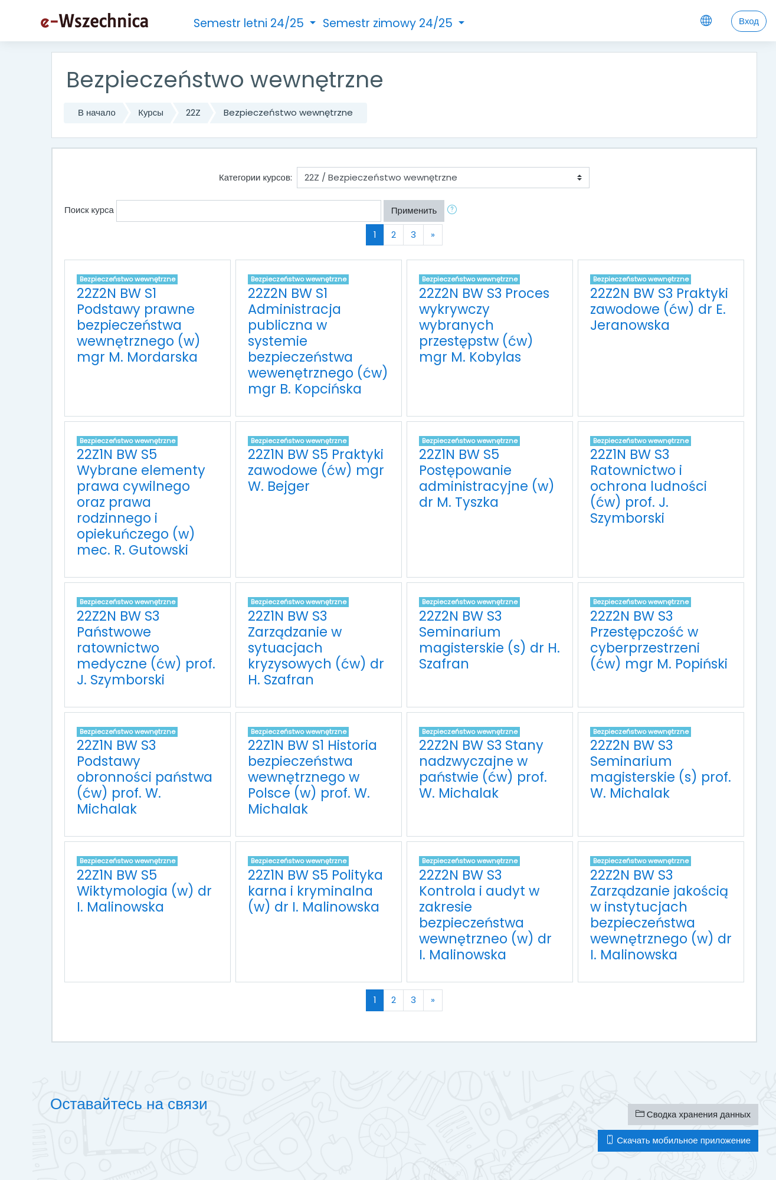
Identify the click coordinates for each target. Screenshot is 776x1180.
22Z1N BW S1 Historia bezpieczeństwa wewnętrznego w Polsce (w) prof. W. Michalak (312, 777)
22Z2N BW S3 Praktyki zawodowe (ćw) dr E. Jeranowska (659, 309)
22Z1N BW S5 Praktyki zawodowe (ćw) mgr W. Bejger (316, 470)
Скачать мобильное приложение (678, 1140)
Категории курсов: (255, 177)
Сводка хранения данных (693, 1114)
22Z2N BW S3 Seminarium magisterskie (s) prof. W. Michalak (660, 769)
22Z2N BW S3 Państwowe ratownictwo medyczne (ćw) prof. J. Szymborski (146, 648)
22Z (193, 112)
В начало (97, 112)
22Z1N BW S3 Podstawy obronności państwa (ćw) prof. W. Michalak (144, 777)
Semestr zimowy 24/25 (389, 23)
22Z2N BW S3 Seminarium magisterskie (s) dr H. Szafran (489, 640)
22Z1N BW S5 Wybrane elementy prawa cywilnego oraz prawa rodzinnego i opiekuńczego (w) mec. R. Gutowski (141, 502)
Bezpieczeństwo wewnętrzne (288, 112)
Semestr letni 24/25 (250, 23)
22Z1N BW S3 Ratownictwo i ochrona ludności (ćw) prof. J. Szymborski (648, 486)
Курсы (150, 112)
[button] (454, 211)
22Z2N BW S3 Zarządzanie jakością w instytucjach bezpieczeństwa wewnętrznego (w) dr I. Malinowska (661, 915)
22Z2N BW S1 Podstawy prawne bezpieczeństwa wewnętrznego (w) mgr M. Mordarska (139, 325)
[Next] (433, 235)
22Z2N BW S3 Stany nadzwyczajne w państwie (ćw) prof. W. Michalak (483, 769)
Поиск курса (89, 210)
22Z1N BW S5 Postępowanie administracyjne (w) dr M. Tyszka (487, 478)
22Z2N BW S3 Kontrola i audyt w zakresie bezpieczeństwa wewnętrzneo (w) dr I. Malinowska (485, 915)
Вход (749, 21)
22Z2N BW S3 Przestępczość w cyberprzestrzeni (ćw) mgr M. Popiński (659, 640)
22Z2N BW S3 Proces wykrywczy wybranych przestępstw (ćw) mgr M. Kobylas (484, 325)
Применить (414, 210)
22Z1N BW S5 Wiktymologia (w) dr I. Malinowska (144, 891)
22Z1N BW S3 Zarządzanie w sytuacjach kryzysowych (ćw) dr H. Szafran (316, 648)
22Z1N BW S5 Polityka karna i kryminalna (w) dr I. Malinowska (315, 891)
